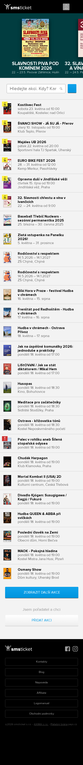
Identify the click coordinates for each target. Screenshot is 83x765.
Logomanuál (41, 703)
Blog (41, 672)
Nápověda (41, 682)
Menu (76, 7)
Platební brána (59, 724)
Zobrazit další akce (42, 592)
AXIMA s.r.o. (41, 724)
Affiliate (41, 693)
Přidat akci (42, 620)
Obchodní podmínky (41, 713)
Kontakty (41, 661)
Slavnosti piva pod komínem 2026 (35, 65)
